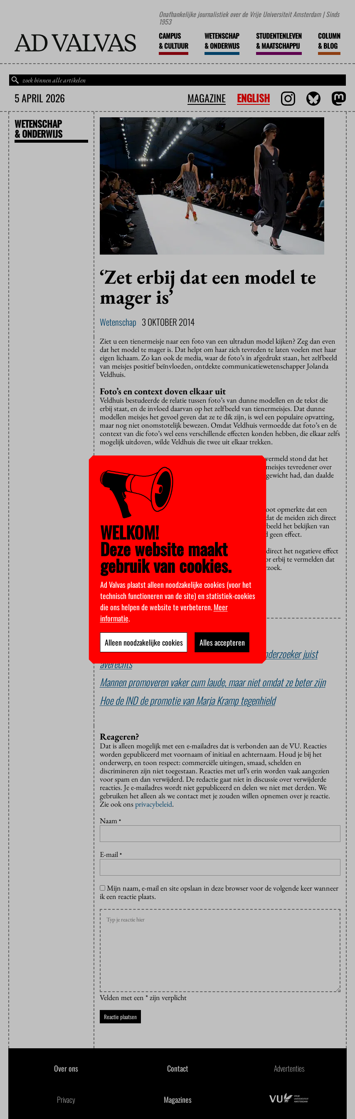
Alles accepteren (222, 642)
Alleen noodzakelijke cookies (144, 642)
